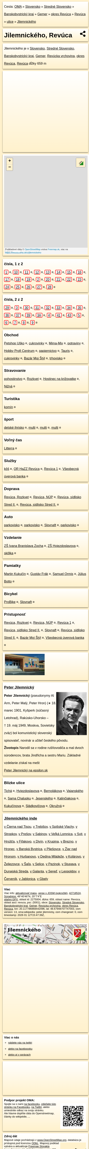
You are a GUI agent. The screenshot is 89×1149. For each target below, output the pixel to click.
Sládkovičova (35, 806)
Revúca (80, 14)
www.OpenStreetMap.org (51, 1139)
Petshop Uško (14, 343)
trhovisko (56, 358)
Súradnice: (10, 896)
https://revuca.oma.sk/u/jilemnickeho (23, 252)
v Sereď (51, 871)
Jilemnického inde (20, 818)
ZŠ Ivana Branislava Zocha (23, 546)
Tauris (65, 351)
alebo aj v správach (19, 1054)
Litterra (9, 448)
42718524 (75, 893)
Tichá (8, 791)
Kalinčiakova (66, 798)
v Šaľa (26, 864)
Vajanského (74, 791)
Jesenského (44, 798)
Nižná (8, 386)
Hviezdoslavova (27, 791)
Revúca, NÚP (43, 497)
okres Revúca (61, 14)
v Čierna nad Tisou (17, 826)
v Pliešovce (52, 849)
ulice (10, 21)
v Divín (38, 841)
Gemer (42, 14)
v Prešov (25, 834)
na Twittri (36, 1107)
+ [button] (9, 161)
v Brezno (66, 841)
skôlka (8, 553)
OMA (18, 6)
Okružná (55, 806)
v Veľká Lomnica (61, 834)
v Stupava (69, 864)
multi (32, 427)
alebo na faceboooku (20, 1048)
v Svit (78, 834)
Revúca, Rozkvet (16, 497)
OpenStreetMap (33, 249)
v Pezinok (53, 864)
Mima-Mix (56, 343)
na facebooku (32, 1104)
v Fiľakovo (23, 841)
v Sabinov (40, 834)
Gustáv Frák (39, 574)
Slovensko (32, 6)
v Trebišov (40, 826)
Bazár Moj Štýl (34, 358)
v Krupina (52, 841)
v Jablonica (27, 879)
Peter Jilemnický (19, 687)
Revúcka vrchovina (61, 56)
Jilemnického (26, 21)
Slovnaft (50, 525)
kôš (6, 469)
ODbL (35, 1143)
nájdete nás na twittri (20, 1042)
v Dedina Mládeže (51, 856)
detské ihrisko (14, 427)
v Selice (38, 864)
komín (8, 407)
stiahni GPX (11, 899)
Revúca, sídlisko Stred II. (38, 504)
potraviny (74, 343)
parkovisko (12, 525)
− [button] (9, 167)
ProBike (9, 602)
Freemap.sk (53, 249)
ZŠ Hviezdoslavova (62, 546)
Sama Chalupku (19, 798)
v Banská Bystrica (29, 849)
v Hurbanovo (27, 856)
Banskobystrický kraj (19, 14)
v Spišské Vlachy (61, 826)
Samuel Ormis (63, 574)
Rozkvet (33, 379)
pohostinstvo (13, 379)
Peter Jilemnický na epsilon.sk (26, 770)
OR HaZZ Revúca (27, 469)
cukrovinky (36, 343)
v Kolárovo (73, 856)
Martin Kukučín (15, 574)
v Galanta (37, 871)
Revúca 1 (51, 469)
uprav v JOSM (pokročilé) (52, 893)
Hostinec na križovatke (59, 379)
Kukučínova (12, 806)
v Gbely (42, 879)
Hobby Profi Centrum (19, 351)
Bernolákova (53, 791)
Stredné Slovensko (57, 6)
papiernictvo (48, 351)
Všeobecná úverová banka (65, 637)
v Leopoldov (67, 871)
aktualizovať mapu (26, 893)
